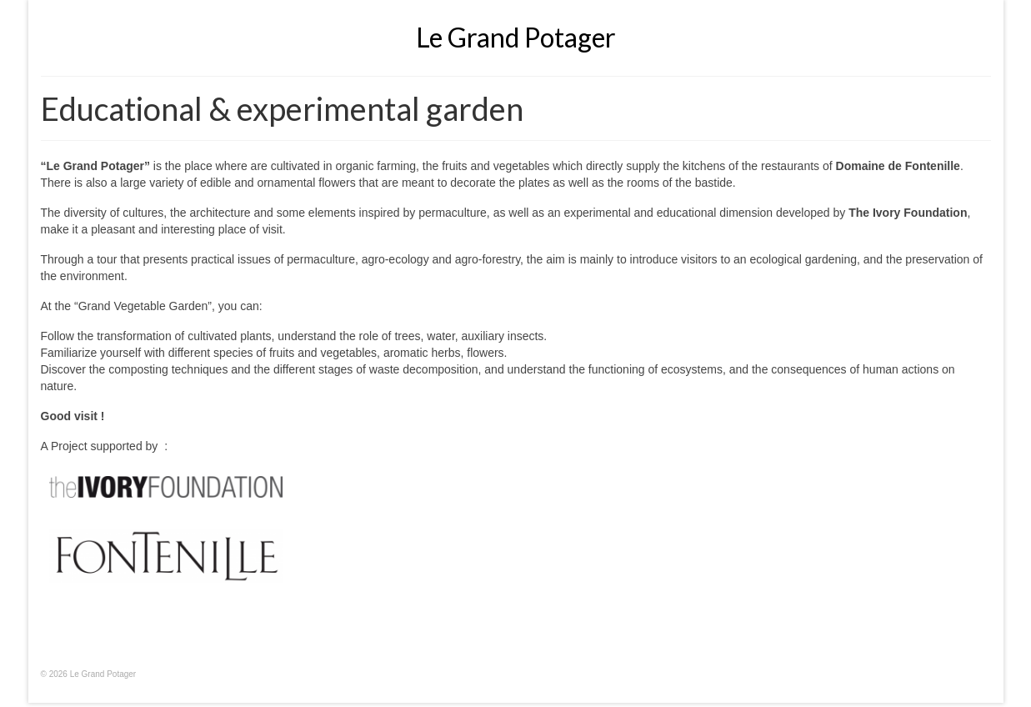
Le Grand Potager (516, 37)
